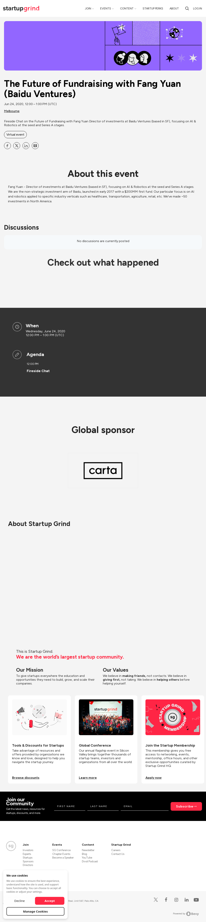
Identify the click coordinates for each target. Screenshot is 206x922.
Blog (84, 853)
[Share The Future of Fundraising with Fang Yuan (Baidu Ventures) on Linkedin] (26, 145)
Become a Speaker (63, 857)
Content (127, 8)
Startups (27, 857)
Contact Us (117, 853)
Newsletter (88, 850)
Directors (28, 865)
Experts (27, 853)
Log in (197, 8)
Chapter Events (61, 853)
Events (105, 8)
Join (88, 8)
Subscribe (184, 806)
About (174, 8)
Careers (115, 850)
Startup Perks (153, 8)
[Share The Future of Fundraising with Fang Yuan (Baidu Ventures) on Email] (35, 145)
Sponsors (28, 861)
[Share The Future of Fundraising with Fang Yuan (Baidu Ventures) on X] (16, 145)
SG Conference (61, 850)
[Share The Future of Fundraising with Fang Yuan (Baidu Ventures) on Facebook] (7, 145)
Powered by (186, 914)
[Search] (187, 8)
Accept (50, 901)
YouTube (87, 857)
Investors (28, 850)
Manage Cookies (35, 911)
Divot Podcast (90, 861)
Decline (19, 901)
